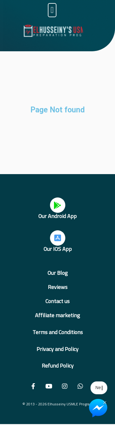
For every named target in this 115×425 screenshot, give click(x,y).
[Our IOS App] (57, 238)
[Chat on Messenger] (98, 408)
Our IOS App (58, 249)
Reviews (57, 287)
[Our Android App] (57, 205)
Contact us (57, 301)
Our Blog (58, 273)
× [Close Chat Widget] (105, 402)
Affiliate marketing (57, 315)
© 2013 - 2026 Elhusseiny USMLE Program (57, 403)
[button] (52, 10)
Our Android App (57, 216)
